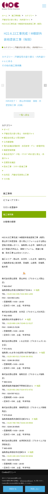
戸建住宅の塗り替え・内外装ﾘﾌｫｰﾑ (19, 133)
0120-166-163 (13, 456)
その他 (7, 179)
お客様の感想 (9, 221)
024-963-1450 (27, 294)
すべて (7, 129)
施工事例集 (8, 214)
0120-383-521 (13, 356)
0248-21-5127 (27, 323)
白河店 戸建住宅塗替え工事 (16, 175)
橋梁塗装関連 (9, 150)
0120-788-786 (13, 423)
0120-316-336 (13, 294)
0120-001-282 (13, 390)
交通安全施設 (9, 162)
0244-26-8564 (27, 423)
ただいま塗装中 (10, 207)
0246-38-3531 (27, 356)
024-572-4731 (27, 390)
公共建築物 (8, 142)
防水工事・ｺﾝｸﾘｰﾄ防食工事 (15, 166)
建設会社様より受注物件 (14, 138)
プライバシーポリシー (26, 480)
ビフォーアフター (11, 200)
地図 (37, 290)
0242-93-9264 (27, 456)
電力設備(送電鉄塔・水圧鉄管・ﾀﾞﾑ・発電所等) (24, 146)
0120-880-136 (13, 323)
